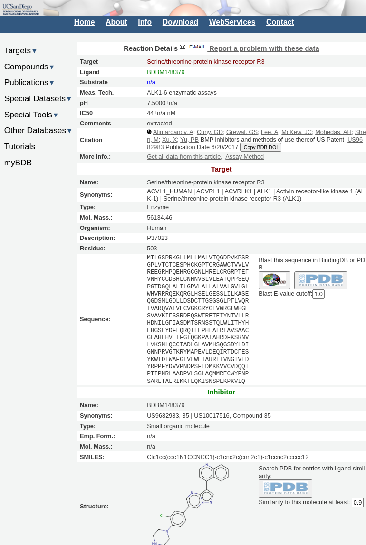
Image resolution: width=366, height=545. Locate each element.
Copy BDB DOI (261, 147)
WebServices (232, 22)
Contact (280, 22)
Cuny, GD (210, 131)
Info (145, 22)
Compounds (29, 66)
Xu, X (169, 139)
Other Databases (38, 130)
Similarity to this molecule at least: (304, 501)
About (116, 22)
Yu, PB (189, 139)
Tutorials (20, 146)
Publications (29, 82)
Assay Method (244, 156)
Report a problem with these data (248, 48)
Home (84, 22)
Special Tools (31, 114)
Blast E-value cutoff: (285, 293)
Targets (21, 50)
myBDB (18, 162)
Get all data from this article (184, 156)
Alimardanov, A (173, 131)
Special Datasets (38, 98)
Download (180, 22)
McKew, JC (296, 131)
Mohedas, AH (333, 131)
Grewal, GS (242, 131)
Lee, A (269, 131)
